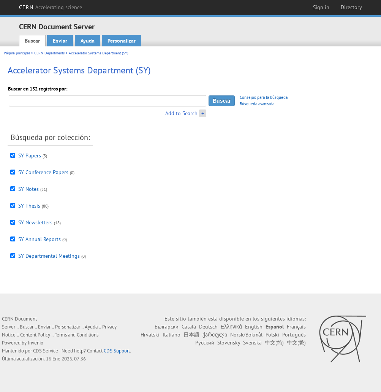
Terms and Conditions (76, 335)
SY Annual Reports (39, 239)
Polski (272, 334)
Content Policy (35, 335)
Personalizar (122, 40)
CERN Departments (49, 53)
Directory (351, 7)
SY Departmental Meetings (49, 255)
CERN (50, 7)
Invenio (35, 343)
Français (296, 326)
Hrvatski (150, 334)
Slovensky (228, 342)
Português (294, 334)
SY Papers (29, 155)
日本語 (191, 334)
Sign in (321, 7)
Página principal (17, 53)
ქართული (214, 334)
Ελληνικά (231, 326)
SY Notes (28, 189)
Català (189, 326)
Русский (204, 342)
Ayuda (88, 40)
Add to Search (181, 113)
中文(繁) (296, 342)
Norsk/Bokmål (246, 334)
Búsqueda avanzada (257, 103)
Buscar (32, 40)
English (253, 326)
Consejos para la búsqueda (264, 97)
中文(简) (274, 342)
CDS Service (45, 351)
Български (167, 326)
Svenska (252, 342)
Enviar (60, 40)
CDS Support (117, 351)
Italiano (171, 334)
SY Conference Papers (43, 172)
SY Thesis (29, 205)
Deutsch (208, 326)
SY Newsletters (35, 222)
